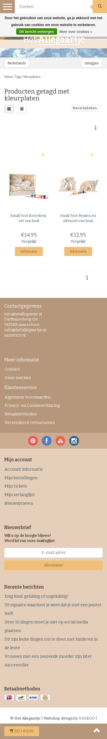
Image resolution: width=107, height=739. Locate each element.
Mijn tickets (16, 486)
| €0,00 (22, 731)
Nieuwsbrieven (19, 503)
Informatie (28, 251)
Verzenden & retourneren (30, 422)
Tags (18, 77)
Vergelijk (29, 241)
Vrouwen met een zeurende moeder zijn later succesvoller (48, 660)
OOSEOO (87, 718)
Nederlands (16, 63)
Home (8, 77)
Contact (12, 369)
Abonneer (53, 565)
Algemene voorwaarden (28, 397)
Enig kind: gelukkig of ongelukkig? (36, 596)
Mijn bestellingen (21, 478)
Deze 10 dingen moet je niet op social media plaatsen (46, 626)
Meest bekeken (84, 108)
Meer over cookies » (75, 32)
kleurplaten (32, 77)
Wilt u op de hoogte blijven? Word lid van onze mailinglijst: (29, 538)
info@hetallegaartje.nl (25, 330)
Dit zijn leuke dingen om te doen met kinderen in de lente (51, 643)
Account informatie (24, 469)
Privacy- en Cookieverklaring (32, 405)
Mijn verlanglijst (20, 494)
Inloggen (91, 63)
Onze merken (18, 377)
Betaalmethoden (21, 414)
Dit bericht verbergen (36, 32)
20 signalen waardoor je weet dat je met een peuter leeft (53, 609)
